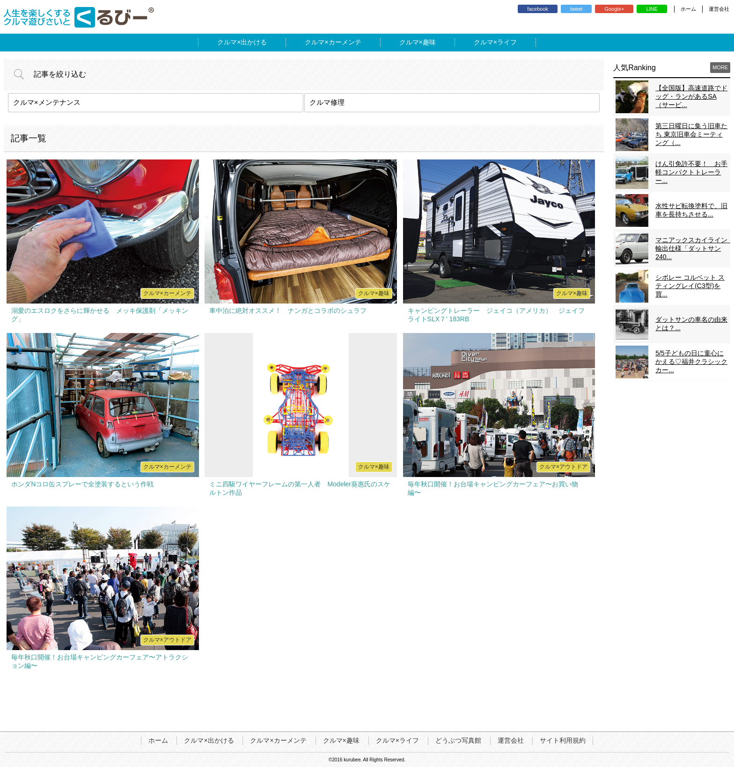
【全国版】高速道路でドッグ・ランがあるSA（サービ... (691, 96)
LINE (651, 9)
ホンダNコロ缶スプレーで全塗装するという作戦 (82, 484)
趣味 (429, 42)
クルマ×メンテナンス (47, 102)
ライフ (507, 42)
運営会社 (719, 9)
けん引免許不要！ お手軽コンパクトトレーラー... (691, 172)
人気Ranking (634, 68)
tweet (576, 9)
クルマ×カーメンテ (278, 740)
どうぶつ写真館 (458, 740)
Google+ (614, 9)
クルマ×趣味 (341, 740)
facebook (537, 9)
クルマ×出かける (209, 740)
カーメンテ (345, 42)
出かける (254, 42)
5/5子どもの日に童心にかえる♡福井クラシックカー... (691, 361)
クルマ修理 (327, 102)
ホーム (688, 9)
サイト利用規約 (563, 740)
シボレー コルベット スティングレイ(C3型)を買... (690, 286)
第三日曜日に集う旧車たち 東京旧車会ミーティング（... (691, 134)
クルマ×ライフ (397, 740)
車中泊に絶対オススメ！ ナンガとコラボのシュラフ (288, 310)
